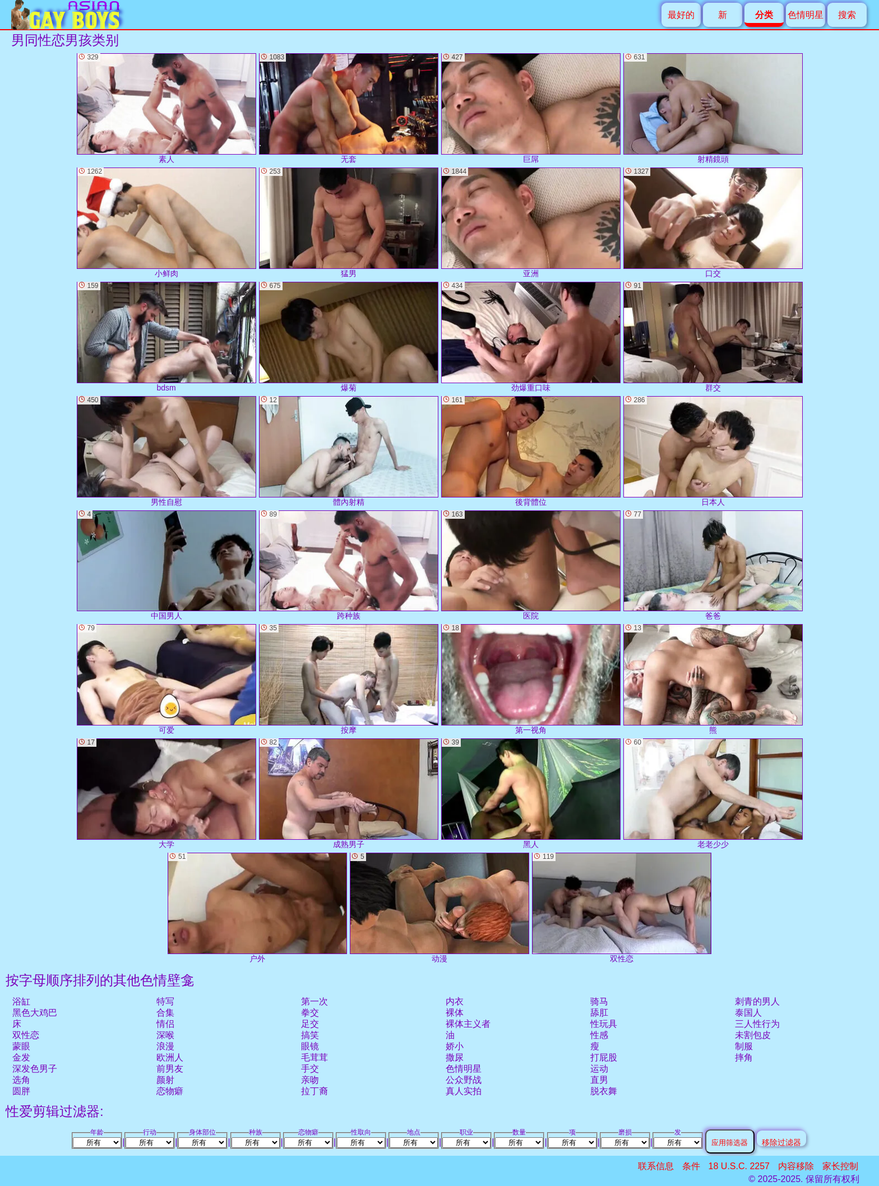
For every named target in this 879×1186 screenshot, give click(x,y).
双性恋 (25, 1035)
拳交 (310, 1012)
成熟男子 (348, 793)
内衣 (455, 1001)
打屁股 (603, 1057)
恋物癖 (169, 1091)
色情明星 (806, 15)
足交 (310, 1024)
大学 (166, 793)
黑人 (531, 793)
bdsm (166, 337)
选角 (21, 1080)
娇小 (455, 1046)
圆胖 (21, 1091)
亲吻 (310, 1080)
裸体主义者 (468, 1024)
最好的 (681, 15)
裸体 (455, 1012)
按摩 (348, 679)
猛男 (348, 223)
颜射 (165, 1080)
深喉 (165, 1035)
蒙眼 (21, 1046)
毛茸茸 (314, 1057)
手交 (310, 1068)
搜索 (847, 15)
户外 (257, 908)
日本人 (713, 451)
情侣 (165, 1024)
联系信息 (656, 1166)
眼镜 (310, 1046)
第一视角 (531, 679)
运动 (599, 1068)
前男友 (169, 1068)
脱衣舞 (603, 1091)
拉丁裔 (314, 1091)
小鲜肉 (166, 223)
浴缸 (21, 1001)
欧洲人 (169, 1057)
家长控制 (840, 1166)
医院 (531, 565)
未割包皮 (753, 1035)
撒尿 (455, 1057)
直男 (599, 1080)
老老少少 (713, 793)
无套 (348, 108)
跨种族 (348, 565)
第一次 (314, 1001)
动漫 (439, 908)
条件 (691, 1166)
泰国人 (748, 1012)
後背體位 (531, 451)
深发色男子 (34, 1068)
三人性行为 (757, 1024)
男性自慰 (166, 451)
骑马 (599, 1001)
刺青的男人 (757, 1001)
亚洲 (531, 223)
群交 (713, 337)
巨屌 (531, 108)
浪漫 (165, 1046)
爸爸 (713, 565)
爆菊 (348, 337)
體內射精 (348, 451)
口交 (713, 223)
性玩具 (603, 1024)
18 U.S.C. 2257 (739, 1166)
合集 (165, 1012)
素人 (166, 108)
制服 (744, 1046)
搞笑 (310, 1035)
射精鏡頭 (713, 108)
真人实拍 (464, 1091)
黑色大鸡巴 (34, 1012)
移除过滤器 (781, 1142)
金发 (21, 1057)
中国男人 (166, 565)
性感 (599, 1035)
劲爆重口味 (531, 337)
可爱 (166, 679)
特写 (165, 1001)
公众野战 (464, 1080)
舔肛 (599, 1012)
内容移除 (796, 1166)
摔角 (744, 1057)
